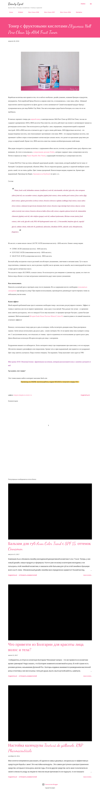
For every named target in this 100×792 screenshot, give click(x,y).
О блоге (19, 12)
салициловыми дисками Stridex (44, 152)
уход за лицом (18, 395)
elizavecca (28, 395)
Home (10, 12)
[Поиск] (83, 3)
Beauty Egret (15, 4)
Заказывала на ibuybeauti (41, 174)
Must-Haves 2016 (64, 12)
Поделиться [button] (85, 395)
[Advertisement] (50, 462)
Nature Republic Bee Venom (36, 156)
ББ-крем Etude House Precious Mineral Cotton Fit (46, 316)
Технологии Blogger (50, 784)
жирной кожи (35, 119)
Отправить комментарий (28, 575)
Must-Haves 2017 (48, 12)
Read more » (87, 575)
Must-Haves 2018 (32, 12)
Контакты (78, 12)
